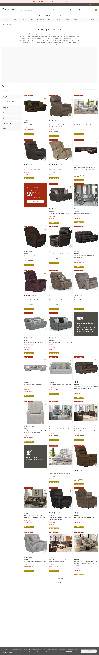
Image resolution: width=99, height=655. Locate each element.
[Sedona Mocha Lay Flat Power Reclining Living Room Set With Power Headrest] (61, 553)
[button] (63, 10)
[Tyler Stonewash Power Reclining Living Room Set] (61, 422)
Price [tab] (4, 113)
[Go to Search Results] (54, 10)
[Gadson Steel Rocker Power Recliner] (35, 162)
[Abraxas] (13, 65)
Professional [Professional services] (37, 15)
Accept (89, 651)
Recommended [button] (84, 86)
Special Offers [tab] (7, 119)
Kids (49, 19)
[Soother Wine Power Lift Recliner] (35, 293)
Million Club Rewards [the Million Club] (50, 15)
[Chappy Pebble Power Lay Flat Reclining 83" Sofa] (61, 378)
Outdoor (58, 19)
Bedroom (6, 19)
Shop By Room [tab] (7, 92)
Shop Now (35, 196)
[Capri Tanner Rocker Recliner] (86, 468)
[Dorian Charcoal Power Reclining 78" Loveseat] (61, 207)
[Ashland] (85, 65)
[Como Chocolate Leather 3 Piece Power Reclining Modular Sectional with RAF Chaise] (35, 509)
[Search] (37, 10)
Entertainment (40, 19)
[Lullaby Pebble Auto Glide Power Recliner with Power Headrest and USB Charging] (35, 424)
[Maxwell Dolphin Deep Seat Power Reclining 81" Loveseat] (61, 336)
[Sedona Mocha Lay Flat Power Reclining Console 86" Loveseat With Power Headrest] (86, 380)
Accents (67, 19)
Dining (23, 19)
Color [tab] (4, 108)
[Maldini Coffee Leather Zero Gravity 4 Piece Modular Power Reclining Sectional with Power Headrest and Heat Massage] (86, 161)
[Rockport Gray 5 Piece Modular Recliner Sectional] (35, 378)
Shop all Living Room (49, 53)
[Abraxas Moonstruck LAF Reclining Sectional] (61, 466)
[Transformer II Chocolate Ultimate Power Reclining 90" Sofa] (86, 249)
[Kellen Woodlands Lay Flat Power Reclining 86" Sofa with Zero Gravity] (35, 336)
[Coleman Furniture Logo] (8, 11)
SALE (84, 19)
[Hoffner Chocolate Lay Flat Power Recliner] (61, 247)
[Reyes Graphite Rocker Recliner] (86, 293)
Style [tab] (4, 124)
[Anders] (31, 65)
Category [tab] (5, 103)
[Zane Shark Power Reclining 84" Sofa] (86, 206)
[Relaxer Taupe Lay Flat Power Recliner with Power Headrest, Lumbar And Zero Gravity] (61, 118)
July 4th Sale (27, 123)
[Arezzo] (67, 65)
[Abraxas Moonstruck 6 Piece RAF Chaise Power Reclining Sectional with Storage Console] (86, 116)
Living (15, 19)
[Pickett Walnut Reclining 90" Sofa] (35, 118)
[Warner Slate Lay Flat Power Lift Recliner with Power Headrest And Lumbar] (61, 511)
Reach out (28, 458)
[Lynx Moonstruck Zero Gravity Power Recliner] (35, 555)
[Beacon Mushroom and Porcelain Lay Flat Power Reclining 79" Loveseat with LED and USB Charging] (86, 555)
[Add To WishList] (45, 94)
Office (75, 19)
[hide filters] (5, 86)
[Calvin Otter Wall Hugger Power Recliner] (86, 511)
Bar (32, 19)
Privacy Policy (69, 651)
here (11, 652)
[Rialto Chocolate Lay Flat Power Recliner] (35, 249)
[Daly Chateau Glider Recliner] (61, 162)
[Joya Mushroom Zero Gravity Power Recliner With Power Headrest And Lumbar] (61, 291)
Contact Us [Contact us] (94, 5)
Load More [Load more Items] (60, 578)
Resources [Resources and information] (62, 15)
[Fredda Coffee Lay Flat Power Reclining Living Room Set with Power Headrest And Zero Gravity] (86, 422)
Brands (92, 19)
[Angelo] (49, 65)
